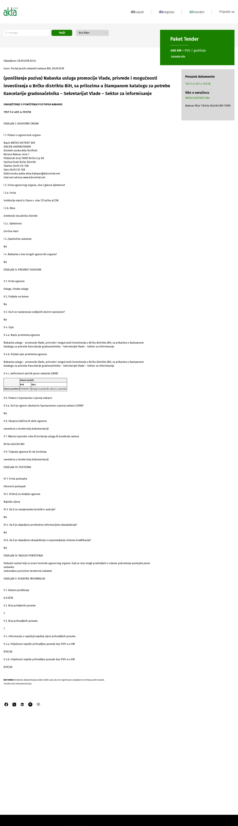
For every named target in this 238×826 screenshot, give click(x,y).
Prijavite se (226, 12)
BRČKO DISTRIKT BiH (197, 97)
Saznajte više (178, 56)
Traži (62, 32)
